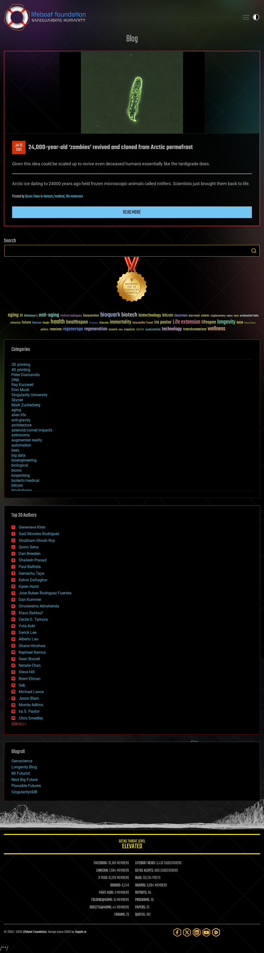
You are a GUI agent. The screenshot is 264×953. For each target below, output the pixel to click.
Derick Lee (27, 632)
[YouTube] (206, 932)
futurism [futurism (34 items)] (36, 323)
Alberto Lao (28, 639)
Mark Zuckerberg (25, 405)
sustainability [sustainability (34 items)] (153, 330)
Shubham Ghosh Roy (37, 540)
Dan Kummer (30, 599)
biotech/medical (54, 196)
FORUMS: (119, 915)
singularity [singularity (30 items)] (129, 329)
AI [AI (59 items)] (21, 315)
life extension (74, 196)
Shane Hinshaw (32, 645)
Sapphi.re (80, 932)
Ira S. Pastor (29, 711)
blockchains (21, 490)
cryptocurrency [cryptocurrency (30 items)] (217, 316)
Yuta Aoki (27, 626)
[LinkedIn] (197, 932)
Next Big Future (24, 779)
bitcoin (17, 485)
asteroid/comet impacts (31, 430)
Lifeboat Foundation (35, 932)
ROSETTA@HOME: (101, 907)
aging (16, 410)
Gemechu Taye (31, 573)
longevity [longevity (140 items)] (226, 322)
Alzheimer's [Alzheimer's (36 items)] (31, 316)
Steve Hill (27, 672)
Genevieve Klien (32, 527)
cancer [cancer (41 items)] (205, 316)
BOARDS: (140, 885)
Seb (22, 685)
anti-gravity (21, 420)
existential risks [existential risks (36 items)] (249, 316)
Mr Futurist (20, 773)
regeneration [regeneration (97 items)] (95, 329)
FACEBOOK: (101, 863)
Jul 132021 (18, 147)
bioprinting (20, 475)
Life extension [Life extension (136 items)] (186, 322)
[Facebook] (177, 932)
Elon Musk (20, 389)
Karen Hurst (29, 586)
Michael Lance (31, 691)
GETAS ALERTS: (144, 871)
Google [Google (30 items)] (46, 323)
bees (15, 450)
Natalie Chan (30, 665)
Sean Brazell (29, 659)
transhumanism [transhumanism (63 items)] (194, 329)
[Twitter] (187, 932)
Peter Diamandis (25, 374)
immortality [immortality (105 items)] (120, 322)
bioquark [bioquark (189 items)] (110, 314)
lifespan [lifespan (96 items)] (209, 322)
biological (19, 465)
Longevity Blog (24, 767)
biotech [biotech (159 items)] (129, 315)
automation (21, 445)
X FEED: (103, 878)
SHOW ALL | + (18, 724)
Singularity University (29, 395)
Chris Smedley (31, 718)
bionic (16, 470)
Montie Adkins (31, 705)
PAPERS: (140, 907)
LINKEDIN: (102, 871)
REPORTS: (141, 893)
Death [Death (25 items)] (236, 316)
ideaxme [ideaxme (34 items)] (104, 323)
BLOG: (138, 878)
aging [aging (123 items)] (13, 315)
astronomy (20, 435)
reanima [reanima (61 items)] (56, 329)
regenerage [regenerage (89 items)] (73, 329)
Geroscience (21, 761)
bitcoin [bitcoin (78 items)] (167, 315)
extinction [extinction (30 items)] (15, 323)
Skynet (17, 400)
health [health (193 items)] (58, 321)
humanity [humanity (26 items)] (93, 323)
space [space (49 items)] (140, 329)
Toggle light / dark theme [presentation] (256, 17)
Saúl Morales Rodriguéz (39, 533)
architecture (21, 425)
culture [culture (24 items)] (230, 316)
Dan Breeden (29, 553)
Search (254, 251)
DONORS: (115, 885)
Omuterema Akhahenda (39, 606)
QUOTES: (140, 915)
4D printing (20, 369)
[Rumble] (216, 932)
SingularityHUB (24, 792)
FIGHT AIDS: (106, 893)
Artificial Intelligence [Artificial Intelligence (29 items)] (71, 316)
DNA (15, 380)
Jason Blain (29, 698)
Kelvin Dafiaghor (33, 580)
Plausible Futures (26, 785)
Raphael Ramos (32, 652)
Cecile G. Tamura (33, 619)
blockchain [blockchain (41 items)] (180, 316)
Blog (132, 39)
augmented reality (26, 440)
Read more (132, 212)
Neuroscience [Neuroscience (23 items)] (250, 323)
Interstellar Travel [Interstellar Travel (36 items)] (142, 323)
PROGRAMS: (142, 900)
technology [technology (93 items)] (172, 329)
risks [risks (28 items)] (120, 329)
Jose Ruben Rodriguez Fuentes (45, 593)
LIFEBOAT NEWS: (145, 863)
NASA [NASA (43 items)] (240, 323)
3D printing (20, 364)
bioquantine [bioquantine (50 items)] (91, 315)
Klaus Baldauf (31, 613)
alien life (18, 415)
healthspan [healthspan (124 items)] (77, 322)
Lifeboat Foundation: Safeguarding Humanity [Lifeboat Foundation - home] (120, 17)
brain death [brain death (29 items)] (194, 316)
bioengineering (24, 460)
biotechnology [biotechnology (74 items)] (150, 315)
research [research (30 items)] (113, 329)
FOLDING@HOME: (102, 900)
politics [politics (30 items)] (44, 329)
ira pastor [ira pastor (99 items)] (162, 322)
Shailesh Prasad (33, 560)
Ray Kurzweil (22, 384)
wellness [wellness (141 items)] (216, 329)
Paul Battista (30, 566)
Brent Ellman (29, 678)
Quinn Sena (32, 196)
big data (18, 455)
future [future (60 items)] (26, 322)
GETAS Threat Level (132, 845)
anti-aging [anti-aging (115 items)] (49, 315)
